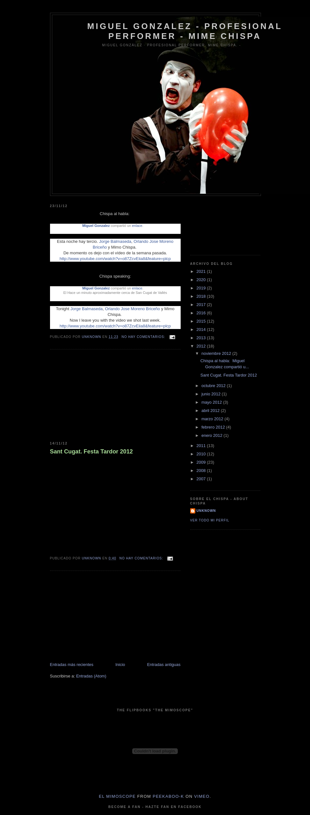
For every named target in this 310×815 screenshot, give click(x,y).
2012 (202, 346)
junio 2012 (211, 394)
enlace (137, 226)
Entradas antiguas (164, 664)
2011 (202, 445)
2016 (202, 312)
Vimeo (201, 796)
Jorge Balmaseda (115, 241)
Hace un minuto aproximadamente (93, 293)
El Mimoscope (117, 796)
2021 (202, 271)
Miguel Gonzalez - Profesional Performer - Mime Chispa (185, 31)
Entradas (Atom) (91, 676)
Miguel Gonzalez (96, 226)
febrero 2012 (213, 427)
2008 (202, 470)
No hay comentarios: (143, 337)
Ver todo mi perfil (209, 520)
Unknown (206, 510)
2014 (202, 329)
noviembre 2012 (216, 353)
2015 (202, 321)
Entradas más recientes (72, 664)
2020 (202, 279)
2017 (202, 304)
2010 (202, 454)
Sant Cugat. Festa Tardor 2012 (91, 451)
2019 (202, 288)
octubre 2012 (214, 385)
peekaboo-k (168, 796)
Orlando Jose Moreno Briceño (132, 308)
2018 (202, 296)
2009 (202, 462)
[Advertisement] (98, 395)
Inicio (120, 664)
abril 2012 (211, 410)
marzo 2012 (212, 418)
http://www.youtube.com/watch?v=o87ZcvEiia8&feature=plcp (115, 258)
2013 (202, 337)
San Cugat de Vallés (151, 293)
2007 (202, 478)
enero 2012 (212, 435)
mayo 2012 (212, 402)
